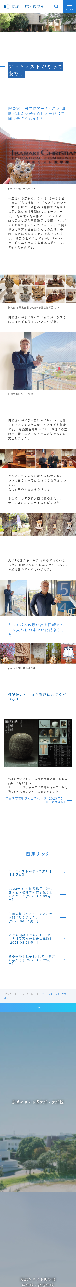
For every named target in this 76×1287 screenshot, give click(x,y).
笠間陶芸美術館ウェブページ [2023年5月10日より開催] (35, 800)
